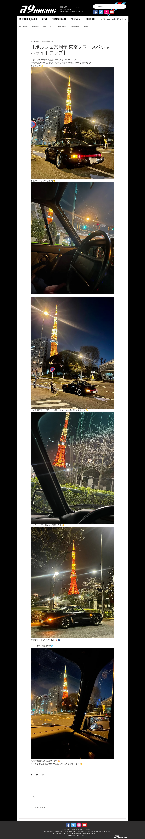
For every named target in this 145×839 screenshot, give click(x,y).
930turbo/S (75, 27)
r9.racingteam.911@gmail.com (71, 11)
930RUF (87, 27)
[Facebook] (95, 12)
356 (44, 27)
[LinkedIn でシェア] (37, 775)
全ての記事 (23, 27)
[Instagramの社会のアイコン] (106, 12)
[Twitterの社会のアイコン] (101, 12)
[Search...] (109, 6)
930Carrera (62, 27)
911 (51, 27)
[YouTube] (112, 12)
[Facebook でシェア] (32, 775)
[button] (44, 19)
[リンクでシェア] (43, 775)
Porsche (35, 27)
